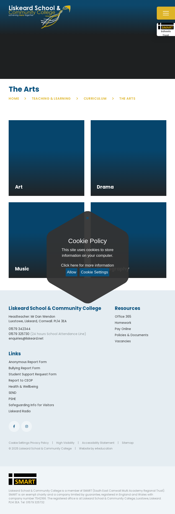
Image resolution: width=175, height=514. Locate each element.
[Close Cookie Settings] (87, 218)
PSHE (12, 399)
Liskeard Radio (20, 411)
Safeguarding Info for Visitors (31, 405)
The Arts (127, 98)
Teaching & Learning (51, 98)
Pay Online (123, 329)
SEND (12, 393)
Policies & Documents (131, 335)
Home (14, 98)
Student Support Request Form (33, 374)
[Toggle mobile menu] (166, 13)
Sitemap (128, 443)
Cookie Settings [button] (19, 443)
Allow (71, 272)
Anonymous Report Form (28, 362)
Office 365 (123, 316)
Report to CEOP (21, 380)
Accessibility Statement (98, 443)
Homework (123, 323)
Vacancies (123, 341)
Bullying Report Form (24, 368)
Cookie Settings (94, 272)
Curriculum (95, 98)
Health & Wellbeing (23, 386)
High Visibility (65, 443)
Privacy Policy (39, 443)
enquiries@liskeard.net (26, 338)
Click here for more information (87, 265)
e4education (104, 448)
